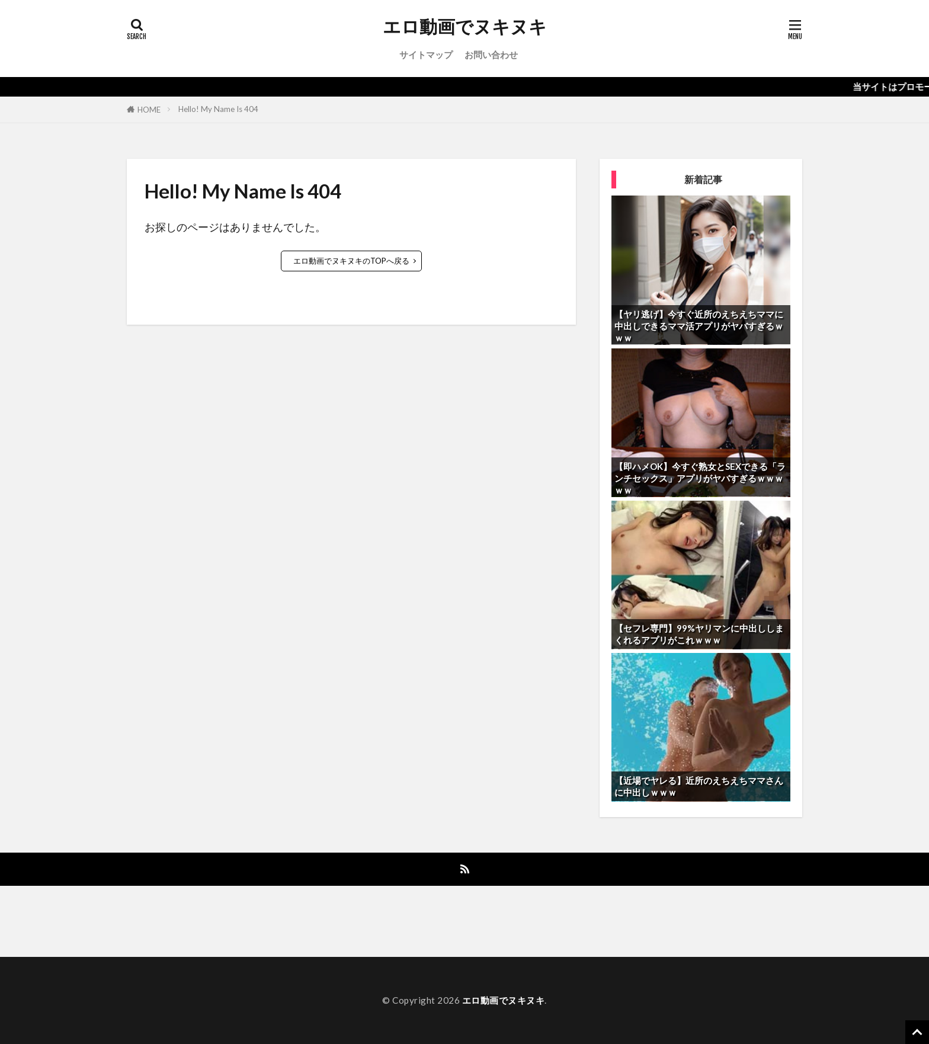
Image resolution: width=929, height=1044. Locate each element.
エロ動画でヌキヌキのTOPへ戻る (351, 260)
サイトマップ (426, 54)
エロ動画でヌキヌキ (465, 27)
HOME (149, 109)
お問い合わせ (491, 54)
